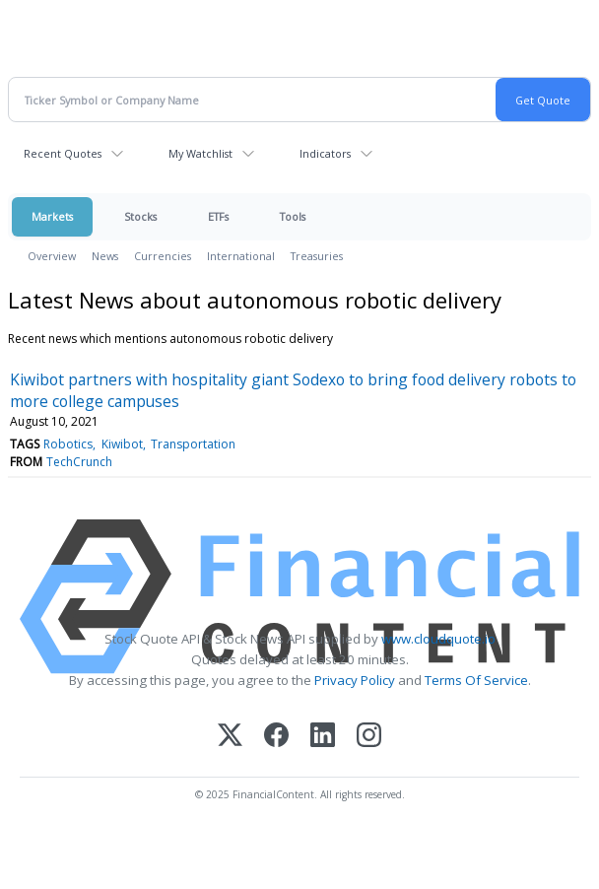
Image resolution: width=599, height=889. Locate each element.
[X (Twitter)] (230, 737)
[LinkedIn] (322, 737)
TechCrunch (79, 461)
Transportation (193, 444)
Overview (52, 255)
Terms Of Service (476, 680)
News (105, 255)
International (241, 255)
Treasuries (317, 255)
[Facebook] (276, 737)
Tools (292, 216)
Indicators (325, 153)
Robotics (68, 444)
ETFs (218, 216)
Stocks (140, 216)
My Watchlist (200, 153)
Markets (52, 216)
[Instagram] (369, 737)
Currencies (162, 255)
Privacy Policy (354, 680)
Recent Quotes (62, 153)
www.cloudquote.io (438, 639)
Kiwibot (122, 444)
